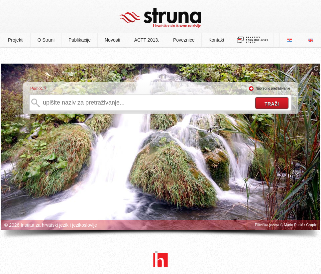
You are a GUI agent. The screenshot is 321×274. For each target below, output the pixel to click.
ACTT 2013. (146, 40)
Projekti (16, 40)
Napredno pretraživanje (273, 88)
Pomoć (36, 88)
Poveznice (184, 40)
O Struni (46, 40)
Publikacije (79, 40)
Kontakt (216, 40)
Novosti (112, 40)
